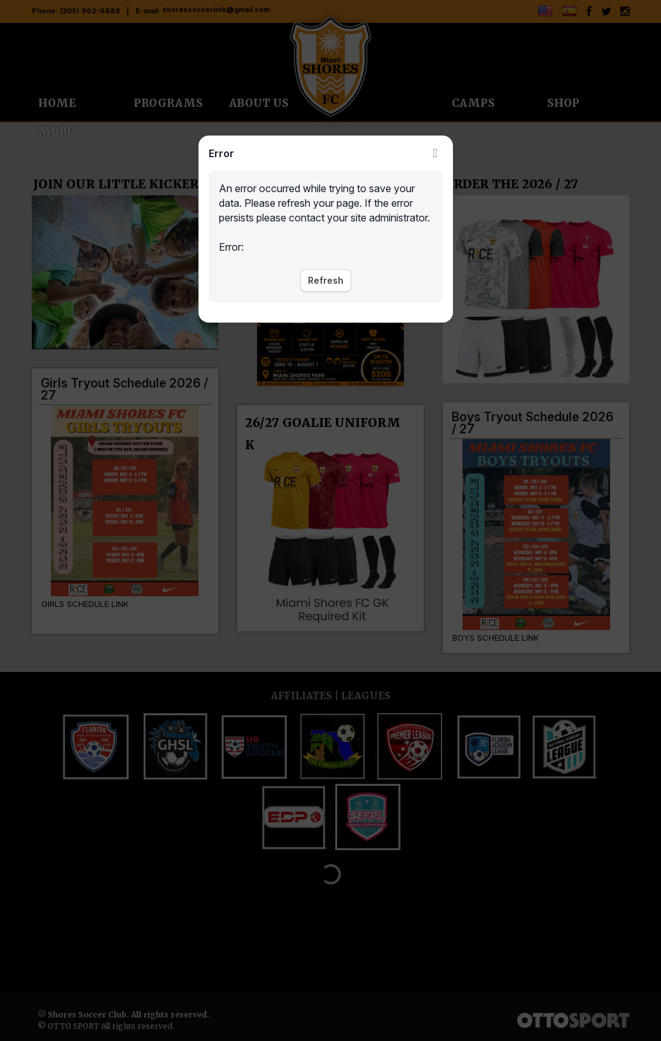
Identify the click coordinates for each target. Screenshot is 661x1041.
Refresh (326, 280)
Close (435, 153)
